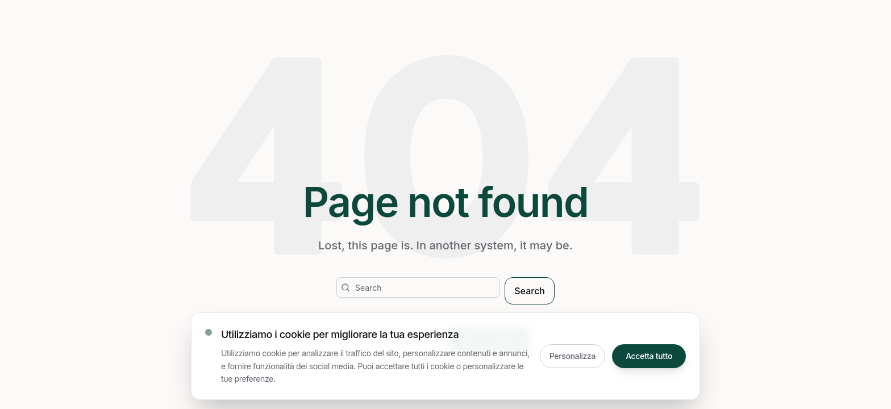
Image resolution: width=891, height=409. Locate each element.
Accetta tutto (649, 356)
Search (529, 291)
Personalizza (572, 356)
